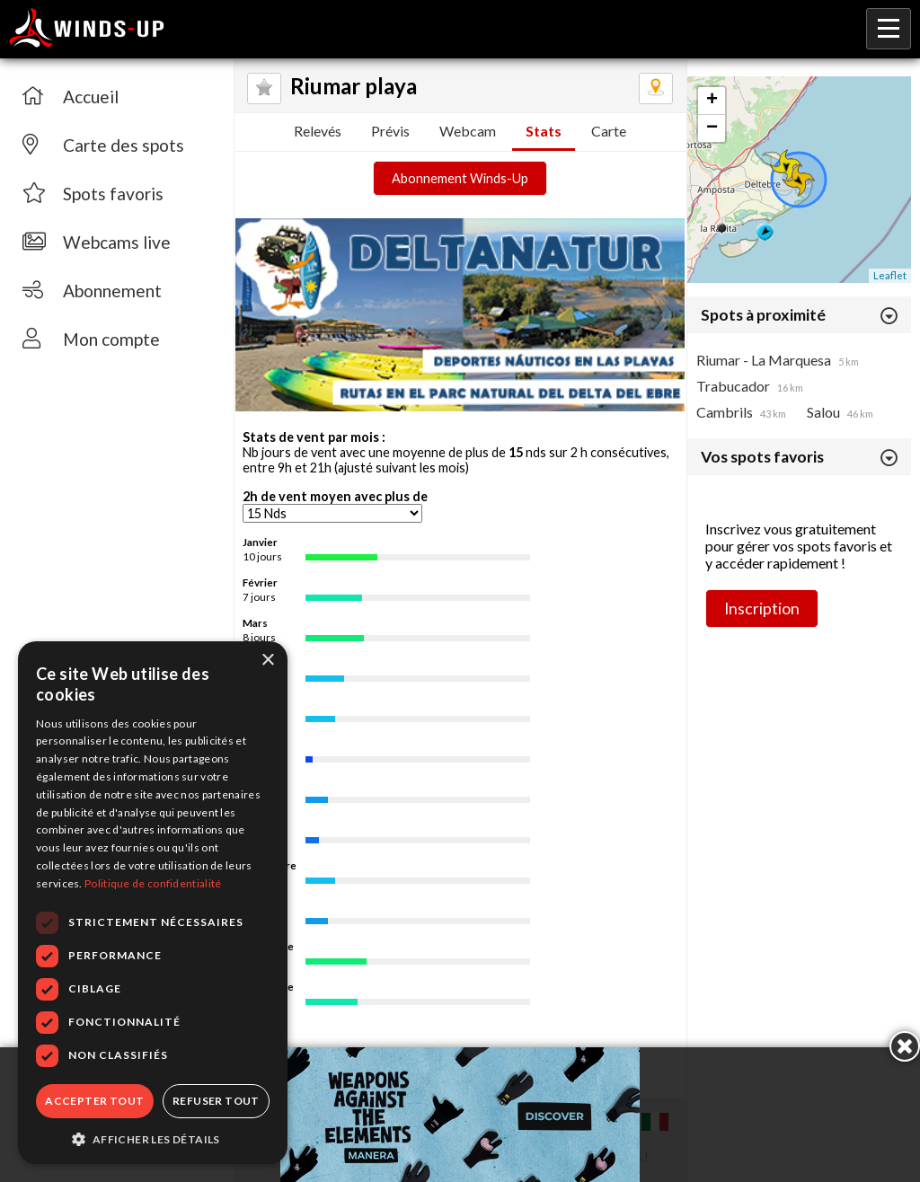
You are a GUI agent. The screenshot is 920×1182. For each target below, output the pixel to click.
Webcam (467, 130)
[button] (153, 1138)
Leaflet (890, 275)
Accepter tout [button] (94, 1100)
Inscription (762, 608)
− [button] (712, 128)
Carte (608, 130)
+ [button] (712, 100)
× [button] (267, 660)
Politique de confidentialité (152, 883)
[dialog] (153, 902)
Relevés (317, 130)
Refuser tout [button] (216, 1100)
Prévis (390, 130)
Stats (544, 130)
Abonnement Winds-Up (460, 178)
